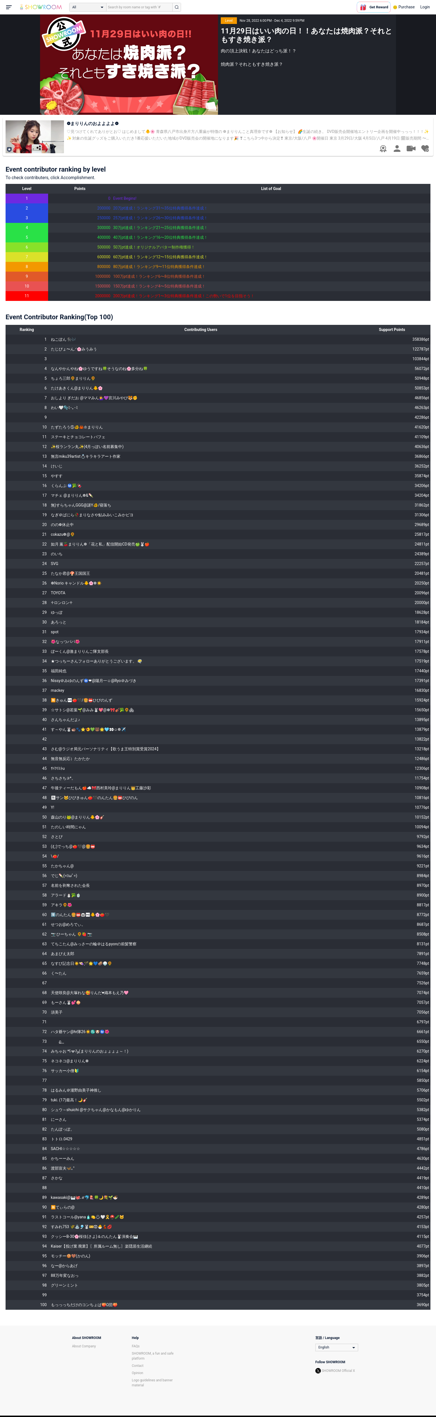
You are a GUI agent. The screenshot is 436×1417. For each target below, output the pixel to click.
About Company (84, 1346)
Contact (137, 1366)
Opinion (137, 1373)
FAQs (136, 1346)
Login (425, 7)
